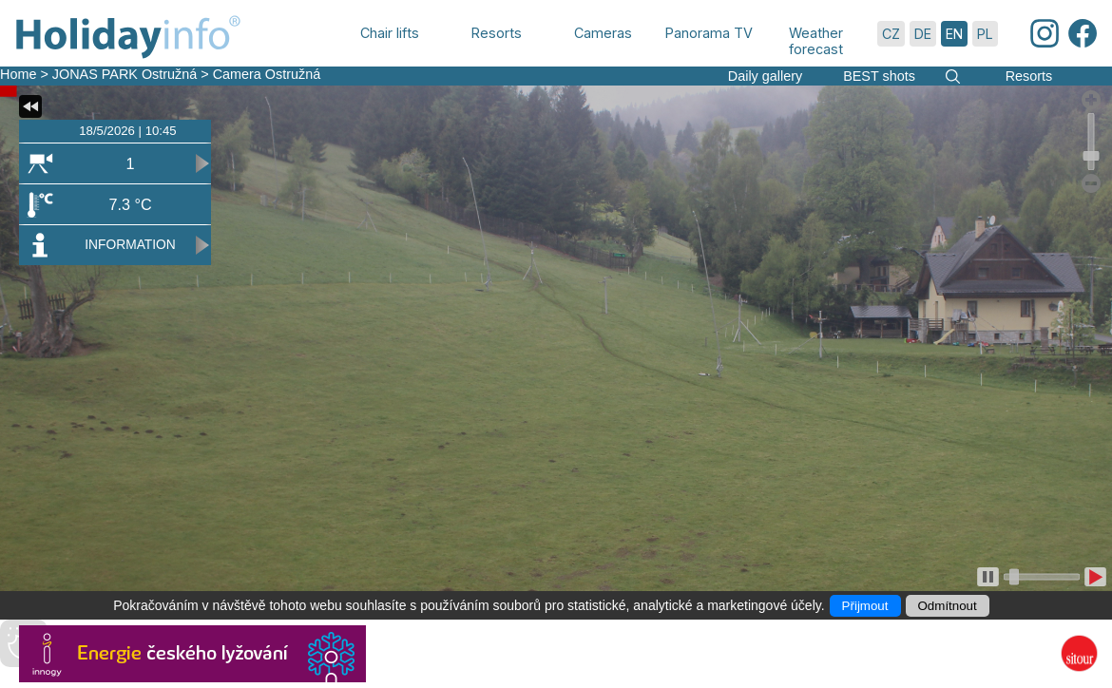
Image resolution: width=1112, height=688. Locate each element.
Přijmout (865, 606)
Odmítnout (947, 606)
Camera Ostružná (267, 74)
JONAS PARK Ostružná (124, 74)
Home (18, 74)
